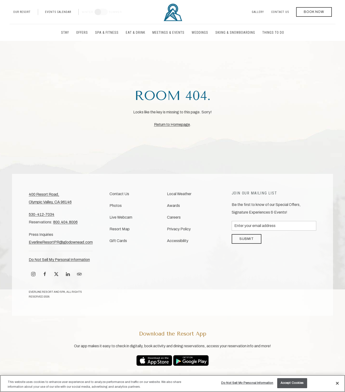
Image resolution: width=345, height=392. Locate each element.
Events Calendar (58, 12)
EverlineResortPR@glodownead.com (61, 242)
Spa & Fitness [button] (107, 32)
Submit (246, 239)
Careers (174, 217)
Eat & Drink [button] (135, 32)
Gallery (258, 12)
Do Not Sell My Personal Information (59, 260)
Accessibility (177, 241)
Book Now (314, 12)
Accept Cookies (292, 383)
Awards (173, 206)
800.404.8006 (65, 222)
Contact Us (280, 12)
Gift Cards (118, 241)
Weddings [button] (200, 32)
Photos (115, 206)
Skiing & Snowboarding (235, 32)
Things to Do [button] (273, 32)
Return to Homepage (172, 124)
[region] (172, 383)
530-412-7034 (41, 214)
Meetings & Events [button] (168, 32)
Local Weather (179, 194)
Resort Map (119, 229)
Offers (82, 32)
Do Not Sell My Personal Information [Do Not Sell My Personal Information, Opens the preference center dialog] (247, 383)
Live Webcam (120, 217)
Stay (65, 32)
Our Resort (22, 12)
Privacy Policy (179, 229)
